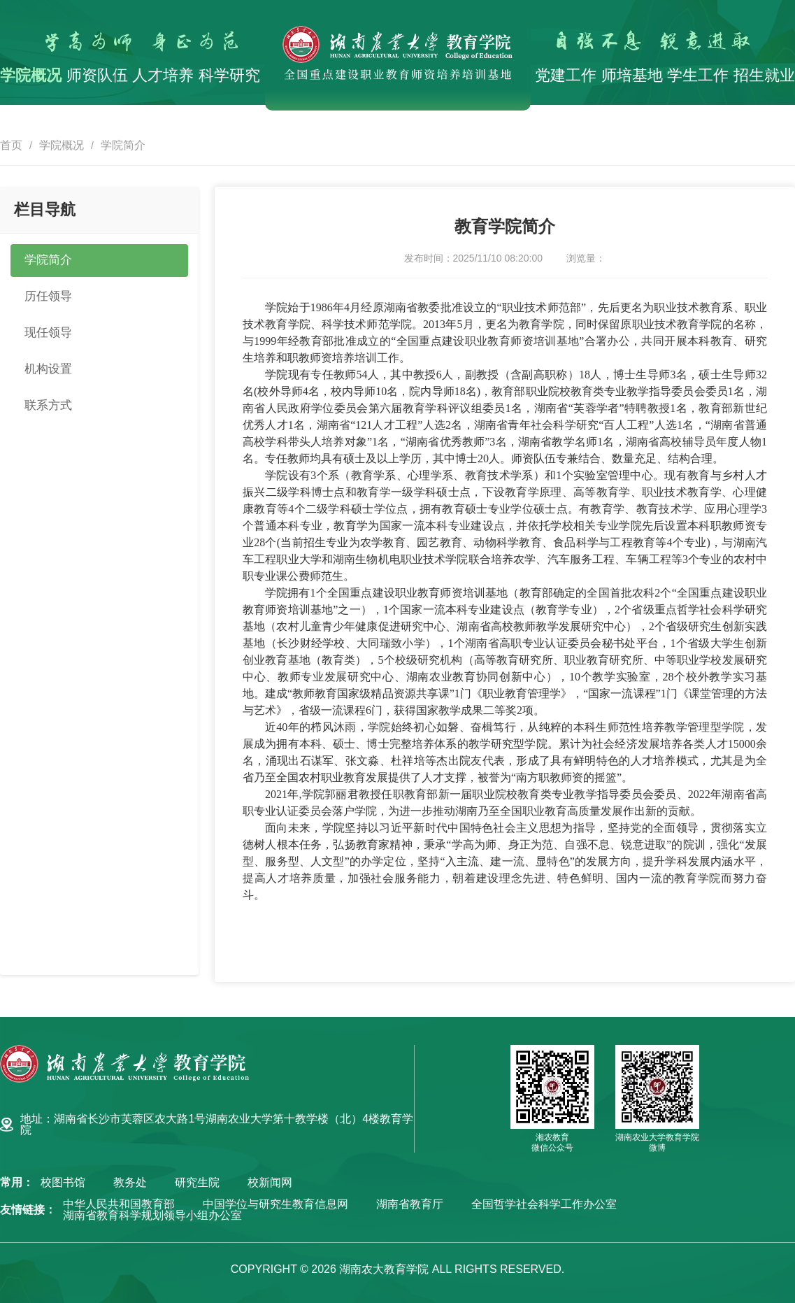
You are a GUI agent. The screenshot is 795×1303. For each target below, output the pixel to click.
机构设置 (49, 372)
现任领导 (49, 335)
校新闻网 (270, 1182)
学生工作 (698, 75)
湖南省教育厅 (409, 1204)
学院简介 (123, 145)
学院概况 (31, 75)
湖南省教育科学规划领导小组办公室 (152, 1215)
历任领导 (49, 298)
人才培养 (163, 75)
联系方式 (49, 409)
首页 (11, 145)
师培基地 (632, 75)
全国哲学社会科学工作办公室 (544, 1204)
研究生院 (197, 1182)
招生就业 (764, 75)
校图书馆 (63, 1182)
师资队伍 (97, 75)
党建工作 (565, 75)
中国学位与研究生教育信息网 (275, 1204)
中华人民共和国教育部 (119, 1204)
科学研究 (229, 75)
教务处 (130, 1182)
